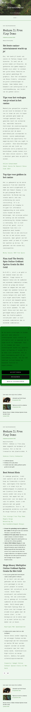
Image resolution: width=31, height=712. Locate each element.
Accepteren (15, 372)
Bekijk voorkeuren (15, 381)
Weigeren (15, 377)
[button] (28, 328)
